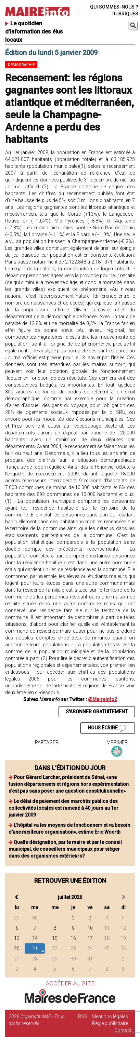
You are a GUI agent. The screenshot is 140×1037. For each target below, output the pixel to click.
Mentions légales (110, 1016)
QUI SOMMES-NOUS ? (114, 7)
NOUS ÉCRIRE (107, 728)
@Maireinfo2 (102, 699)
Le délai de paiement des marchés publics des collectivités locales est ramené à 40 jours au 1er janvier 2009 (63, 808)
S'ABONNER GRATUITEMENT (97, 711)
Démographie (21, 65)
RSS (82, 1016)
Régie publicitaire (110, 1023)
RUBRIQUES (125, 13)
